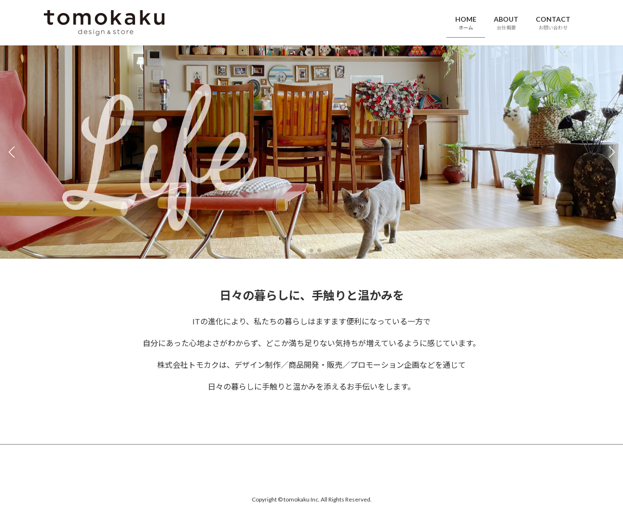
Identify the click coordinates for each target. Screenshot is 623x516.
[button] (304, 250)
